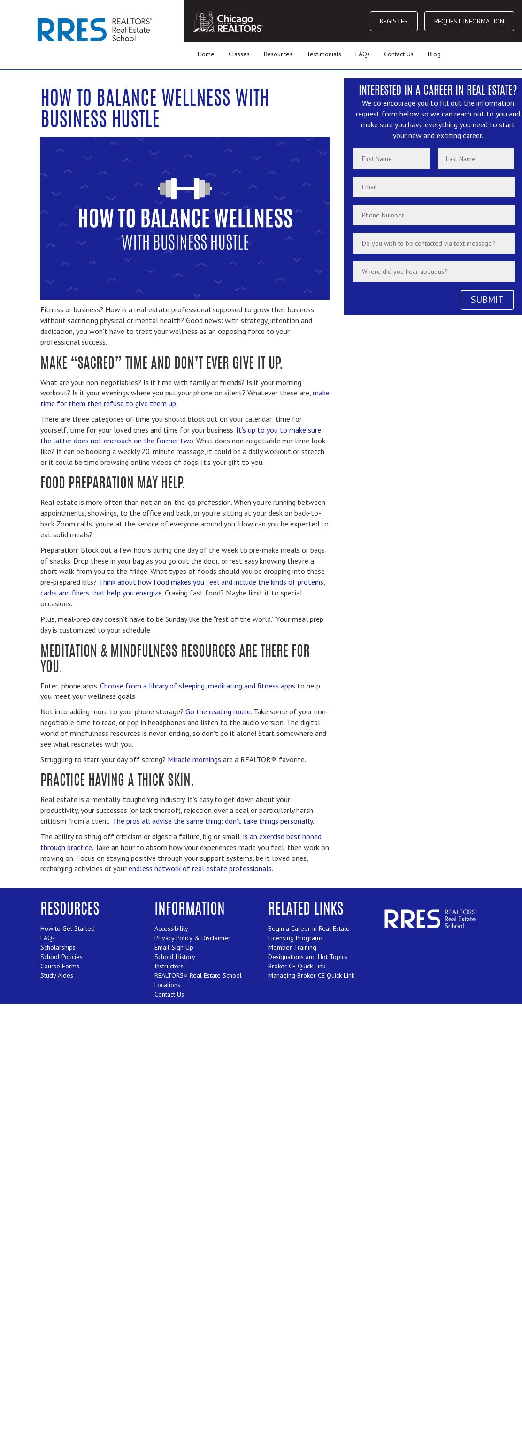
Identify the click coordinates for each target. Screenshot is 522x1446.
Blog (434, 54)
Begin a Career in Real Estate (309, 928)
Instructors (169, 966)
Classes (239, 54)
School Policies (61, 956)
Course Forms (59, 966)
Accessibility (171, 928)
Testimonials (324, 54)
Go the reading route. (218, 711)
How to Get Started (67, 928)
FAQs (362, 54)
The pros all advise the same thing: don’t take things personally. (213, 821)
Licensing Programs (295, 938)
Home (206, 54)
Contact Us (399, 54)
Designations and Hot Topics (307, 956)
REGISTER (394, 21)
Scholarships (58, 947)
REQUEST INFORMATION (469, 21)
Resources (278, 54)
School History (174, 956)
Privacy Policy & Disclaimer (192, 938)
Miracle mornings (194, 759)
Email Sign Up (173, 947)
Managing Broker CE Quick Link (311, 975)
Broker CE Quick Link (296, 966)
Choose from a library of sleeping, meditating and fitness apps (197, 685)
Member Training (292, 947)
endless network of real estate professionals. (201, 868)
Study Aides (56, 975)
